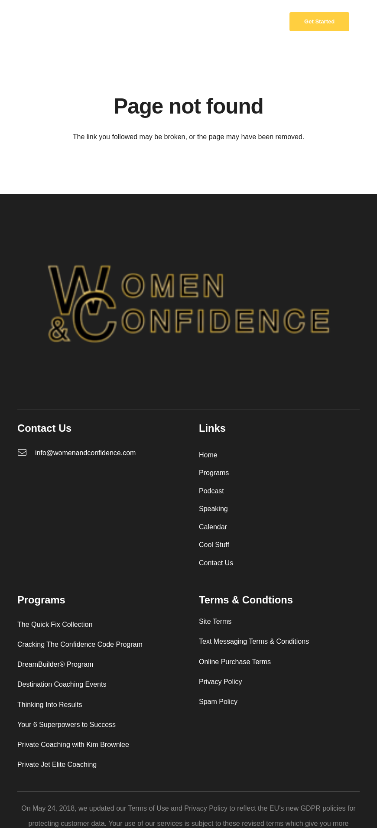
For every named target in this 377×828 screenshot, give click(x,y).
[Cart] (269, 21)
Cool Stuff (214, 544)
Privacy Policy (220, 681)
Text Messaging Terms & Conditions (254, 641)
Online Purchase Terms (235, 661)
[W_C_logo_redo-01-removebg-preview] (34, 21)
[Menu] (188, 22)
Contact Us (216, 563)
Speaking (213, 508)
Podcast (211, 491)
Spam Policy (218, 701)
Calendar (213, 527)
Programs (214, 472)
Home (208, 455)
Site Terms (215, 621)
